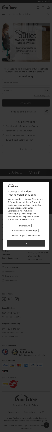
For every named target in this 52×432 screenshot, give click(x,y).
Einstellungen (18, 235)
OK (26, 243)
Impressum (24, 225)
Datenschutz (34, 235)
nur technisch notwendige (24, 230)
